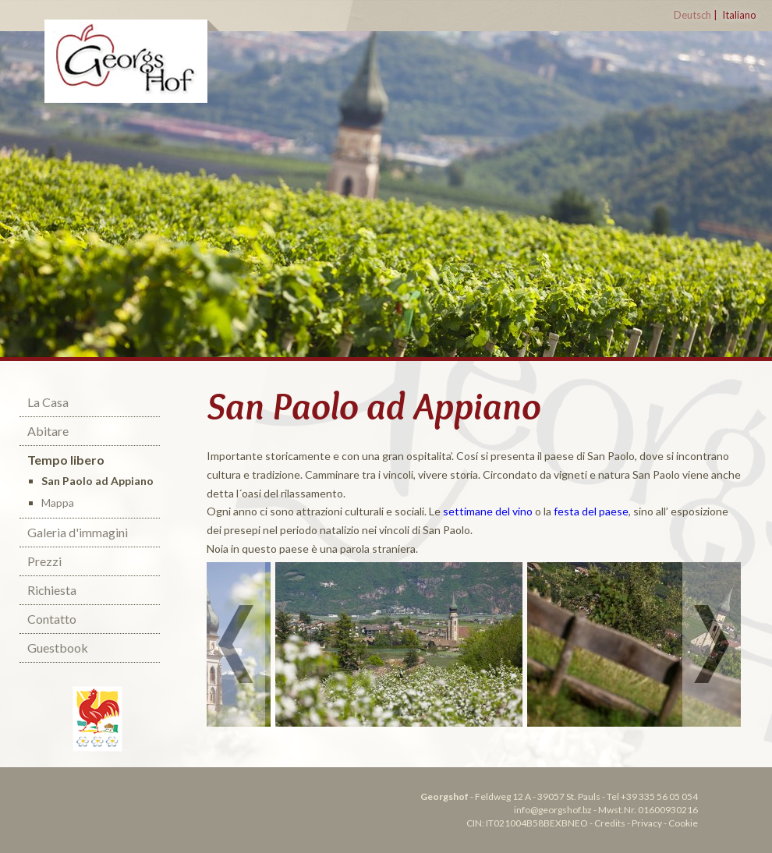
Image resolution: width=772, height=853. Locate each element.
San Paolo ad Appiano (97, 480)
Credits (609, 823)
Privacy (647, 823)
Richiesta (51, 589)
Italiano (739, 15)
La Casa (48, 402)
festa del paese (591, 511)
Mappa (57, 502)
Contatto (51, 618)
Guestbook (57, 647)
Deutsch (692, 15)
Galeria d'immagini (77, 532)
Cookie (683, 823)
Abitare (48, 430)
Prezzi (44, 561)
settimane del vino (488, 511)
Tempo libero (65, 459)
